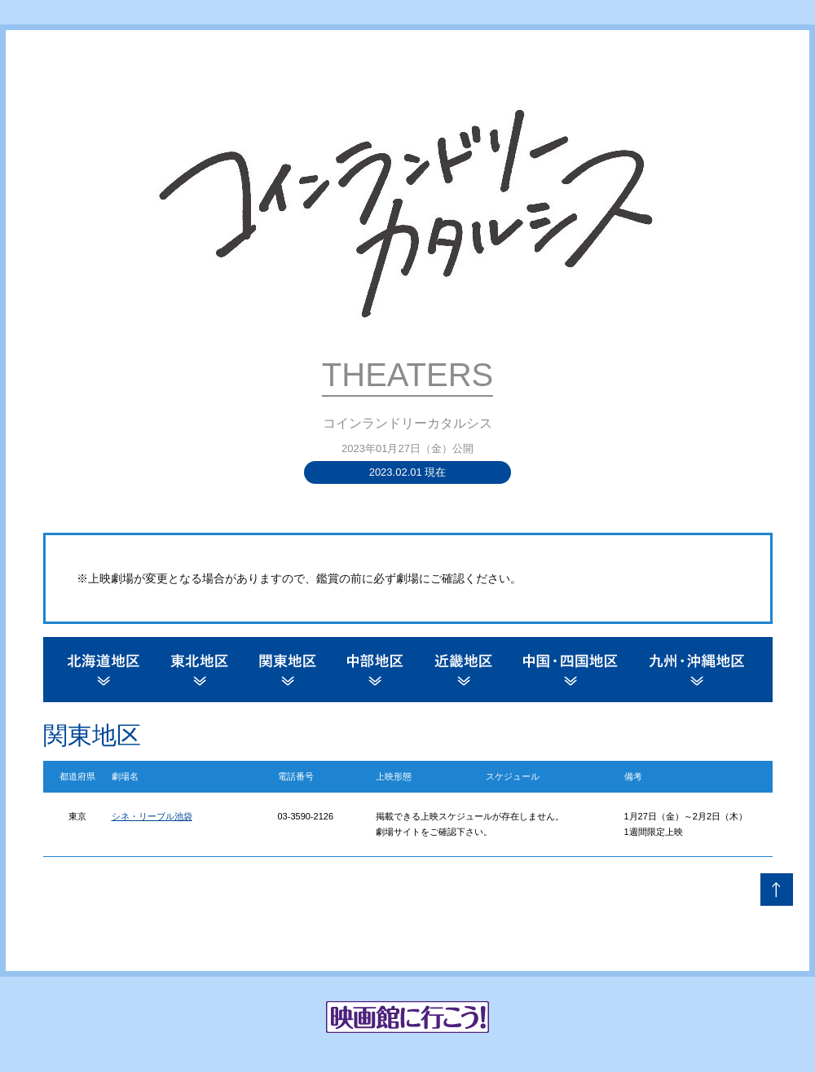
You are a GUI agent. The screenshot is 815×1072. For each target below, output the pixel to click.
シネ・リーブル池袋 (152, 816)
